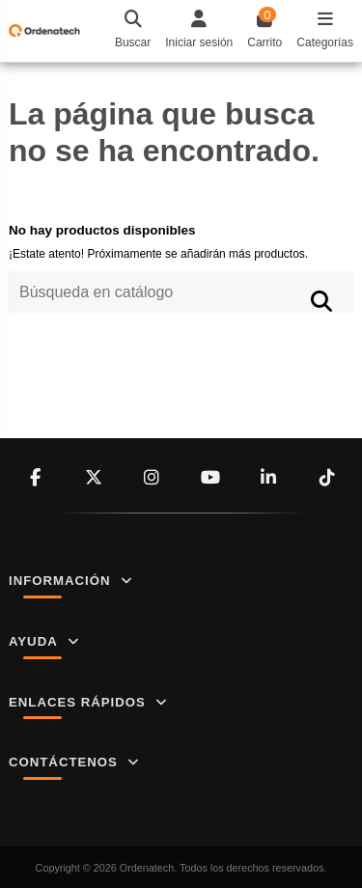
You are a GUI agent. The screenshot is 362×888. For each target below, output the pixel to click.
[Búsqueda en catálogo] (322, 301)
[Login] (199, 31)
